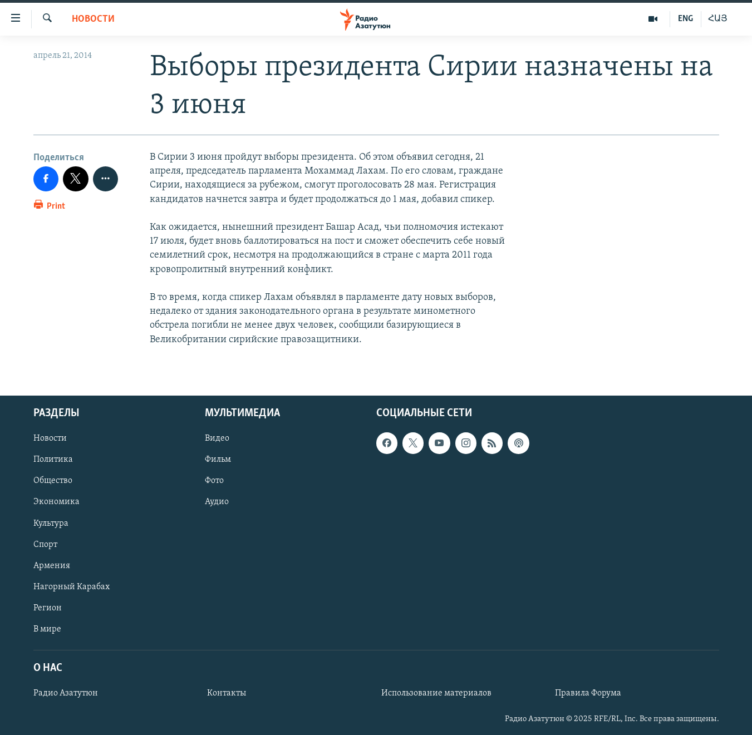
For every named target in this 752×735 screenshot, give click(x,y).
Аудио (217, 501)
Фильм (218, 459)
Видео (217, 438)
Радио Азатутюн (65, 693)
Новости (93, 19)
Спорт (45, 544)
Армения (51, 565)
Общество (52, 480)
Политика (53, 459)
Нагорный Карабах (71, 586)
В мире (47, 628)
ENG (685, 18)
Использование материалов (436, 693)
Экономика (56, 501)
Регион (47, 607)
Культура (50, 523)
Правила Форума (588, 693)
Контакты (226, 693)
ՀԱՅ (718, 18)
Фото (214, 480)
